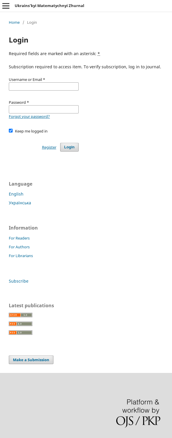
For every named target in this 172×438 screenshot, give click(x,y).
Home (14, 22)
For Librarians (21, 255)
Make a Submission (31, 359)
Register (49, 147)
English (16, 194)
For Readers (19, 238)
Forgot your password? (29, 116)
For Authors (19, 246)
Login (69, 147)
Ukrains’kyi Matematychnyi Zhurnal (49, 5)
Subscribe (18, 281)
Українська (20, 203)
